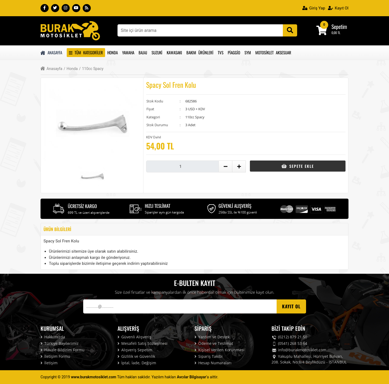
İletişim (49, 362)
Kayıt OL (291, 306)
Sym (247, 52)
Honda (112, 52)
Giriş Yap (313, 8)
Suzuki (157, 52)
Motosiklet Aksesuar (273, 52)
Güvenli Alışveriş (134, 336)
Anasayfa (51, 52)
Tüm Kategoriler (86, 52)
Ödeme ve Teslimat (213, 343)
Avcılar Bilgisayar (191, 377)
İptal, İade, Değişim (137, 362)
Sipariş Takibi (208, 356)
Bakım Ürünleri (199, 52)
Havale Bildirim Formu (63, 349)
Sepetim (339, 26)
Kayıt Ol (338, 8)
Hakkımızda (53, 336)
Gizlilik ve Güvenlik (136, 356)
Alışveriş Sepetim (135, 349)
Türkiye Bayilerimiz (60, 343)
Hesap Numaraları (213, 362)
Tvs (220, 52)
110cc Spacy (91, 68)
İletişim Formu (55, 356)
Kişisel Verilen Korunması (219, 349)
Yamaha (128, 52)
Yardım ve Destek (212, 336)
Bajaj (143, 52)
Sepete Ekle (297, 166)
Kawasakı (174, 52)
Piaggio (234, 52)
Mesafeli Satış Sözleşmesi (142, 343)
